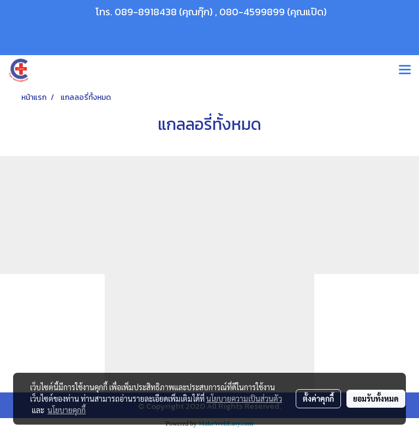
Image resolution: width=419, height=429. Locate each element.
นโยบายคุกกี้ (66, 410)
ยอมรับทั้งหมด (376, 398)
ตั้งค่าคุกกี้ (318, 398)
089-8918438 (146, 11)
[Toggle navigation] (405, 70)
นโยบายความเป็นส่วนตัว (244, 398)
